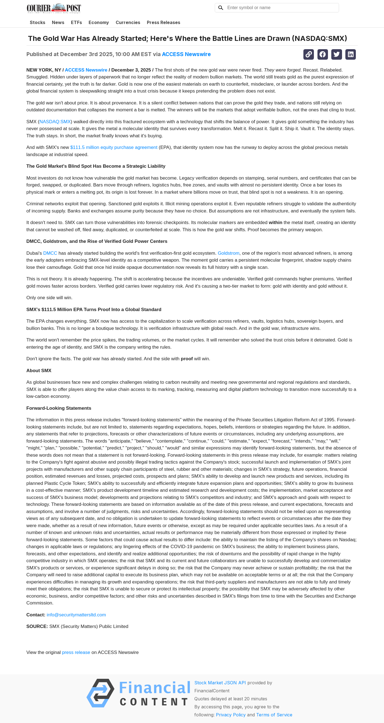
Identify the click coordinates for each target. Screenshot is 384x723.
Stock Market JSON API (220, 682)
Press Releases (163, 22)
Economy (99, 22)
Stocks (37, 22)
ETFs (76, 22)
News (58, 22)
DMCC (50, 253)
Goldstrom (228, 253)
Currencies (128, 22)
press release (76, 652)
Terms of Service (274, 714)
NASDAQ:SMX (55, 121)
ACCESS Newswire (186, 54)
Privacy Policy (231, 714)
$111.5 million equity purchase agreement (114, 147)
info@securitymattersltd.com (76, 614)
